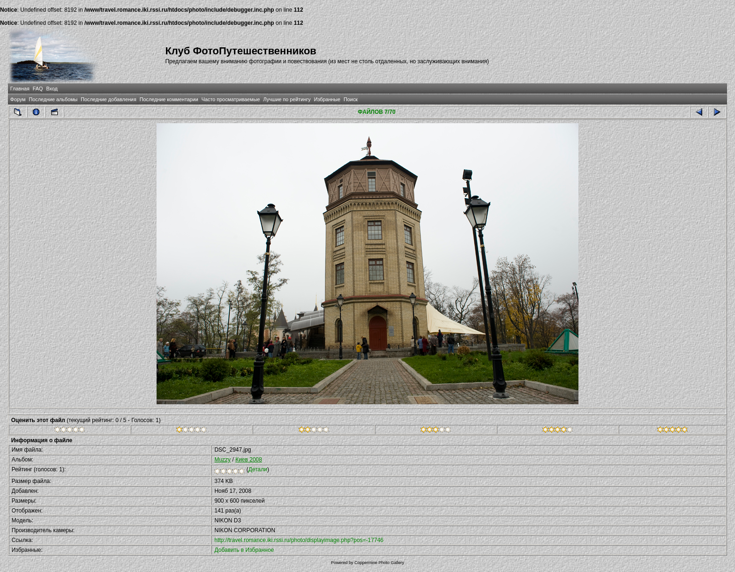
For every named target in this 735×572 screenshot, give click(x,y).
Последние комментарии (169, 99)
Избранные (327, 99)
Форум (18, 99)
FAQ (38, 88)
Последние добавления (108, 99)
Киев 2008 (248, 459)
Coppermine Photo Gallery (379, 562)
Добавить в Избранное (244, 550)
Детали (257, 469)
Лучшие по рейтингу (287, 99)
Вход (51, 88)
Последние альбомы (53, 99)
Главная (20, 88)
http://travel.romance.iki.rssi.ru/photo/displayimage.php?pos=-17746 (298, 540)
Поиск (351, 99)
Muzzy (222, 459)
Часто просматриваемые (231, 99)
